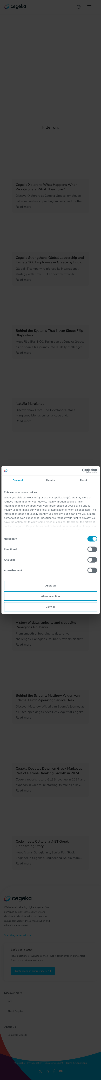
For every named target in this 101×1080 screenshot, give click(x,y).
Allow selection (50, 596)
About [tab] (83, 480)
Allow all (50, 585)
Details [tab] (50, 480)
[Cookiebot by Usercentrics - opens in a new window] (82, 471)
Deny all (51, 606)
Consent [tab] (17, 480)
